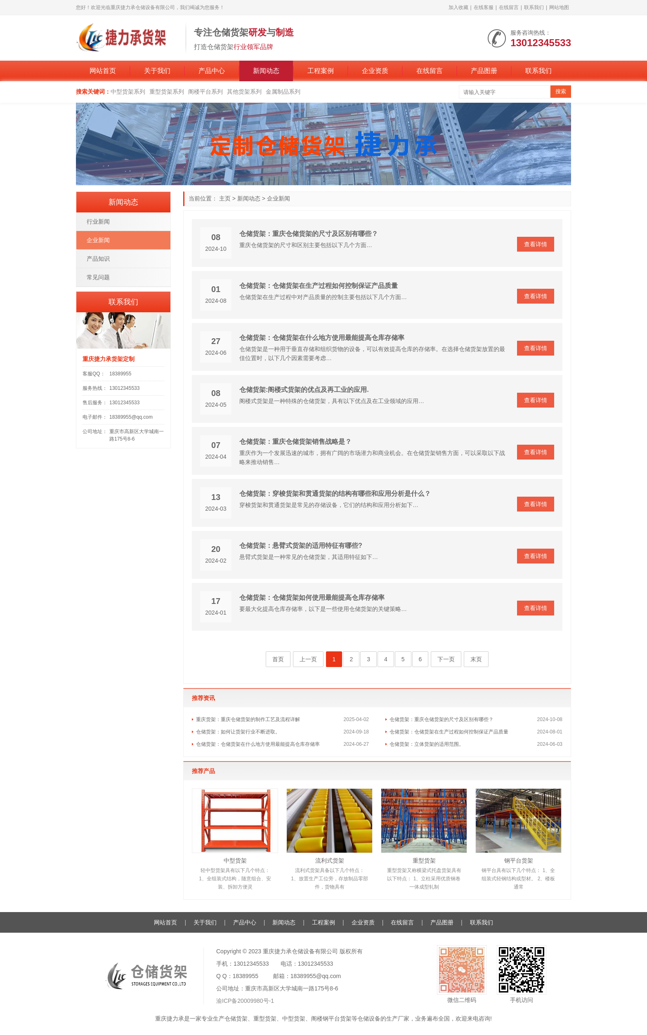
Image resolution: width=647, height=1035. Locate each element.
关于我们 (157, 70)
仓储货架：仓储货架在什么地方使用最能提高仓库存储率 (321, 337)
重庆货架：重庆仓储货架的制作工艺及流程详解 (248, 719)
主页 (225, 198)
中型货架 (235, 860)
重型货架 (424, 860)
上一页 (308, 659)
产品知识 (98, 258)
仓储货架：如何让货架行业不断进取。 (238, 732)
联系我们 (534, 7)
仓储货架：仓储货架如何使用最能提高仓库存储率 (312, 597)
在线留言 (509, 7)
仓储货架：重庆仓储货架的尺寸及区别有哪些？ (308, 233)
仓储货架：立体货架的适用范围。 (427, 744)
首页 (278, 659)
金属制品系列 (283, 91)
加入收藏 (458, 7)
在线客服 (484, 7)
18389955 (120, 374)
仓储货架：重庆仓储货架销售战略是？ (295, 441)
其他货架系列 (244, 91)
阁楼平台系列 (205, 91)
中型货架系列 (128, 91)
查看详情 (535, 244)
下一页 (446, 659)
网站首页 (103, 70)
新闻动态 (266, 70)
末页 (476, 659)
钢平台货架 (518, 860)
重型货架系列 (166, 91)
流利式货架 (329, 860)
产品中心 (211, 70)
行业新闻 (98, 221)
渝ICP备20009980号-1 (245, 1000)
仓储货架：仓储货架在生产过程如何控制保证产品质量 (318, 285)
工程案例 (320, 70)
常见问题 (98, 277)
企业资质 (375, 70)
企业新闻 (278, 198)
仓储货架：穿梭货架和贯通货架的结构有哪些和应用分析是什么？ (335, 493)
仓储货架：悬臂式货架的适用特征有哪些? (300, 545)
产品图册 (484, 70)
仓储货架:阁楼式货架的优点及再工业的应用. (304, 389)
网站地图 (559, 7)
